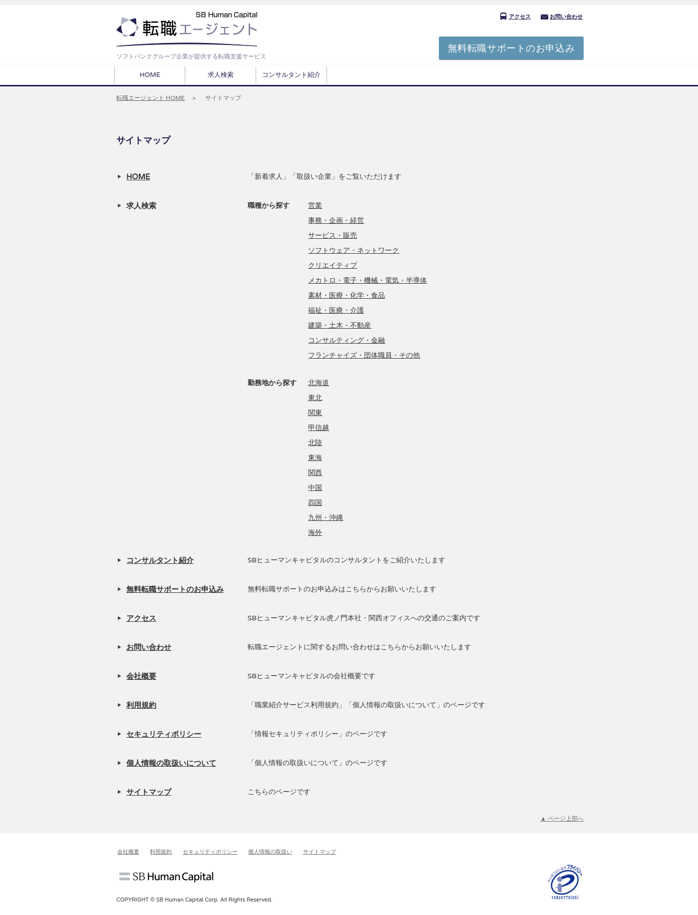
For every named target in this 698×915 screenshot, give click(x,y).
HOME (150, 75)
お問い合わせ (562, 16)
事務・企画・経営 (336, 220)
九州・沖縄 (325, 517)
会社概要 (141, 676)
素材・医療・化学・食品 (346, 295)
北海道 (318, 383)
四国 (315, 502)
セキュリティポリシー (163, 734)
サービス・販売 (332, 235)
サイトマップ (148, 792)
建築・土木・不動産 (339, 325)
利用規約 (141, 705)
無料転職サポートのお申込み (511, 48)
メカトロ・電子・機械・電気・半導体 (367, 280)
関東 (315, 413)
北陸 (315, 443)
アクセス (515, 16)
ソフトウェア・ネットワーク (353, 250)
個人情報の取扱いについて (171, 763)
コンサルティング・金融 (346, 340)
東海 (315, 458)
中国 (315, 487)
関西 (315, 472)
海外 (315, 532)
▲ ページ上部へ (562, 818)
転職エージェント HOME (150, 97)
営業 (315, 205)
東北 (315, 398)
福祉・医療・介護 (336, 310)
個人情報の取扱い (270, 852)
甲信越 (318, 428)
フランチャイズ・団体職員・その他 (364, 355)
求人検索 (221, 75)
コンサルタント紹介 (291, 75)
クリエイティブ (332, 265)
